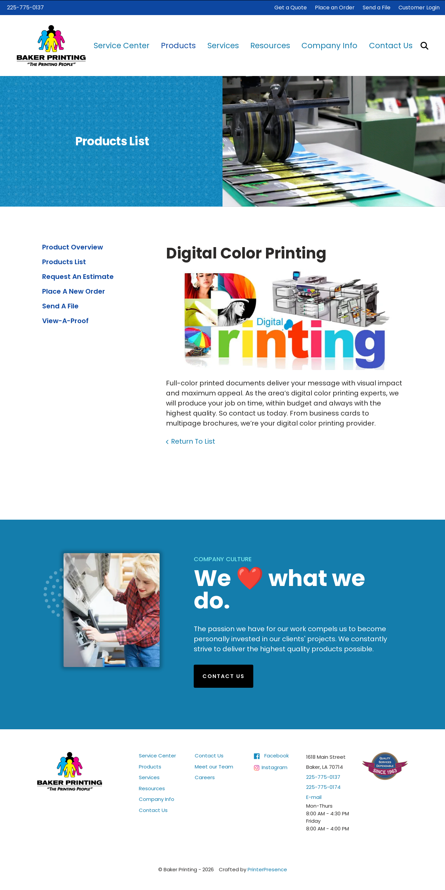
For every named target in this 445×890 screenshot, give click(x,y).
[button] (424, 45)
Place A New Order (73, 291)
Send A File (60, 305)
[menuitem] (121, 45)
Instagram (274, 766)
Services (223, 45)
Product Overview (72, 246)
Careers (205, 777)
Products (178, 45)
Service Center (122, 45)
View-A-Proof (65, 320)
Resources (270, 45)
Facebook (276, 755)
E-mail (314, 796)
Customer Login (419, 7)
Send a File (376, 7)
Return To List (193, 441)
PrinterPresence (267, 869)
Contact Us (391, 45)
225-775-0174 (323, 786)
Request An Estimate (78, 276)
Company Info (329, 45)
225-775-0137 (25, 7)
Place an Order (335, 7)
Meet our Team (214, 766)
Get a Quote (290, 7)
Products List (64, 261)
